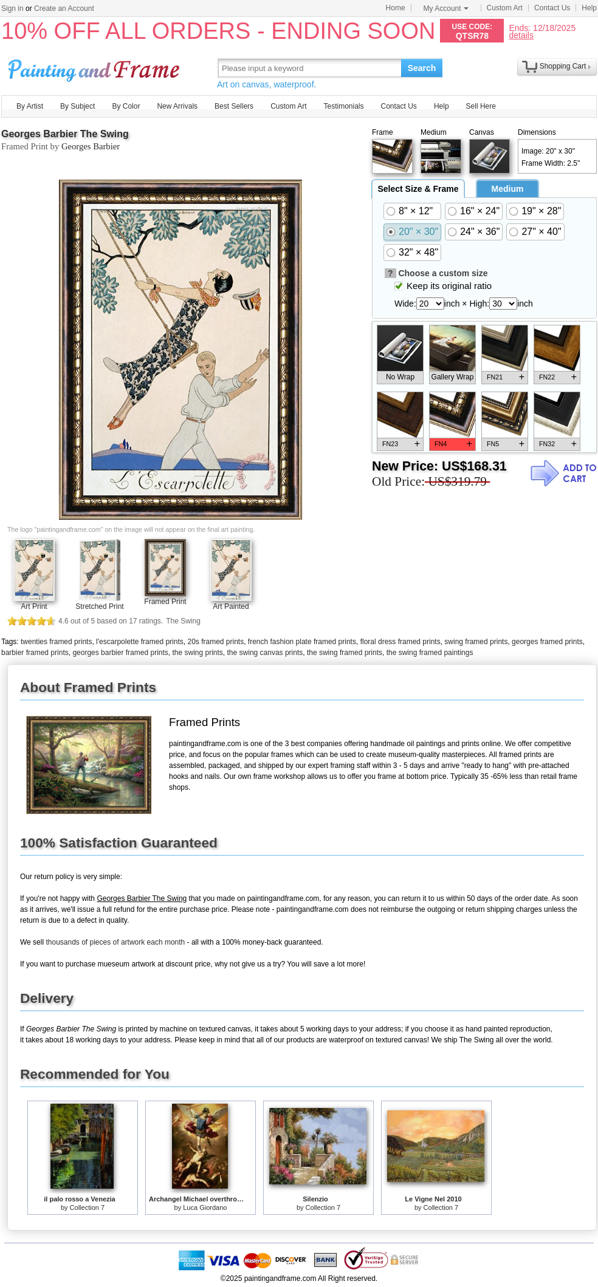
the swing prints (197, 652)
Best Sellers (234, 106)
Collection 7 (87, 1207)
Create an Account (64, 8)
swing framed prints (475, 641)
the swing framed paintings (430, 652)
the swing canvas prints (265, 652)
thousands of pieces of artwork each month (115, 942)
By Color (126, 106)
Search (422, 68)
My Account (446, 8)
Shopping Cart (563, 66)
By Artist (29, 106)
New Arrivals (177, 106)
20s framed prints (215, 641)
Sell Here (481, 106)
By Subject (77, 106)
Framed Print (165, 601)
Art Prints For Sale (95, 67)
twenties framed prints (56, 641)
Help (589, 8)
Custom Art (505, 8)
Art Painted (231, 606)
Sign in (12, 8)
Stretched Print (99, 606)
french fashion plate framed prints (302, 641)
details (521, 35)
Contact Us (552, 8)
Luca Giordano (205, 1207)
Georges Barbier (90, 146)
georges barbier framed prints (120, 652)
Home (395, 8)
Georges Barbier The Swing (65, 134)
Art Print (34, 606)
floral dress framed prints (400, 641)
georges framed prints (547, 641)
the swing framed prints (344, 652)
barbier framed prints (35, 652)
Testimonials (343, 106)
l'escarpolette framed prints (140, 641)
